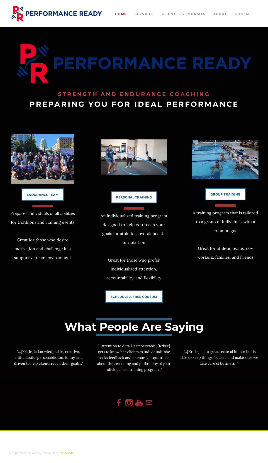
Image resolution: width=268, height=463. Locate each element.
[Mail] (149, 402)
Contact (244, 14)
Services (144, 14)
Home (121, 14)
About (220, 14)
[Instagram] (129, 402)
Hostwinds (66, 453)
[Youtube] (139, 402)
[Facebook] (119, 402)
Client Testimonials (183, 14)
